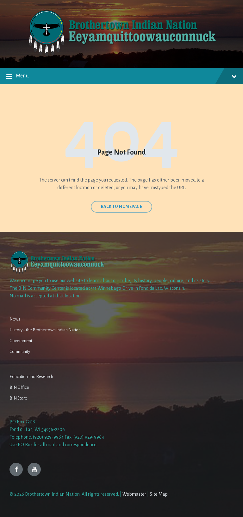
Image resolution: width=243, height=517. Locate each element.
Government (20, 340)
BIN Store (18, 398)
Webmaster (134, 494)
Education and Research (31, 376)
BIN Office (19, 387)
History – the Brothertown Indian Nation (45, 330)
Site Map (159, 494)
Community (19, 351)
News (14, 319)
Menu (121, 77)
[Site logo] (121, 55)
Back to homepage (121, 206)
